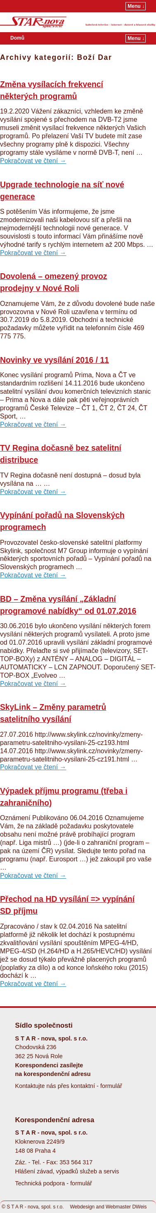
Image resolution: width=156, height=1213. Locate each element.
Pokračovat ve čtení (33, 160)
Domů (17, 38)
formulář (111, 1086)
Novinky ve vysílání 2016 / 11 (54, 360)
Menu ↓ (136, 6)
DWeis (139, 1207)
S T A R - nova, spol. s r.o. (35, 1207)
